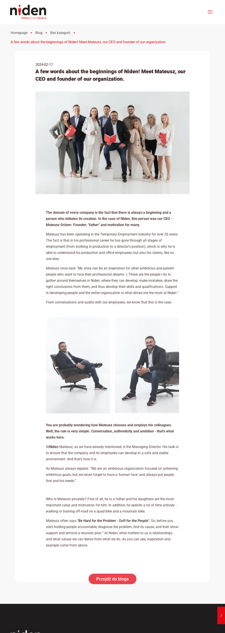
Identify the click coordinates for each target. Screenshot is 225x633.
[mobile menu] (210, 12)
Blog (38, 33)
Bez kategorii (60, 33)
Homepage (19, 33)
